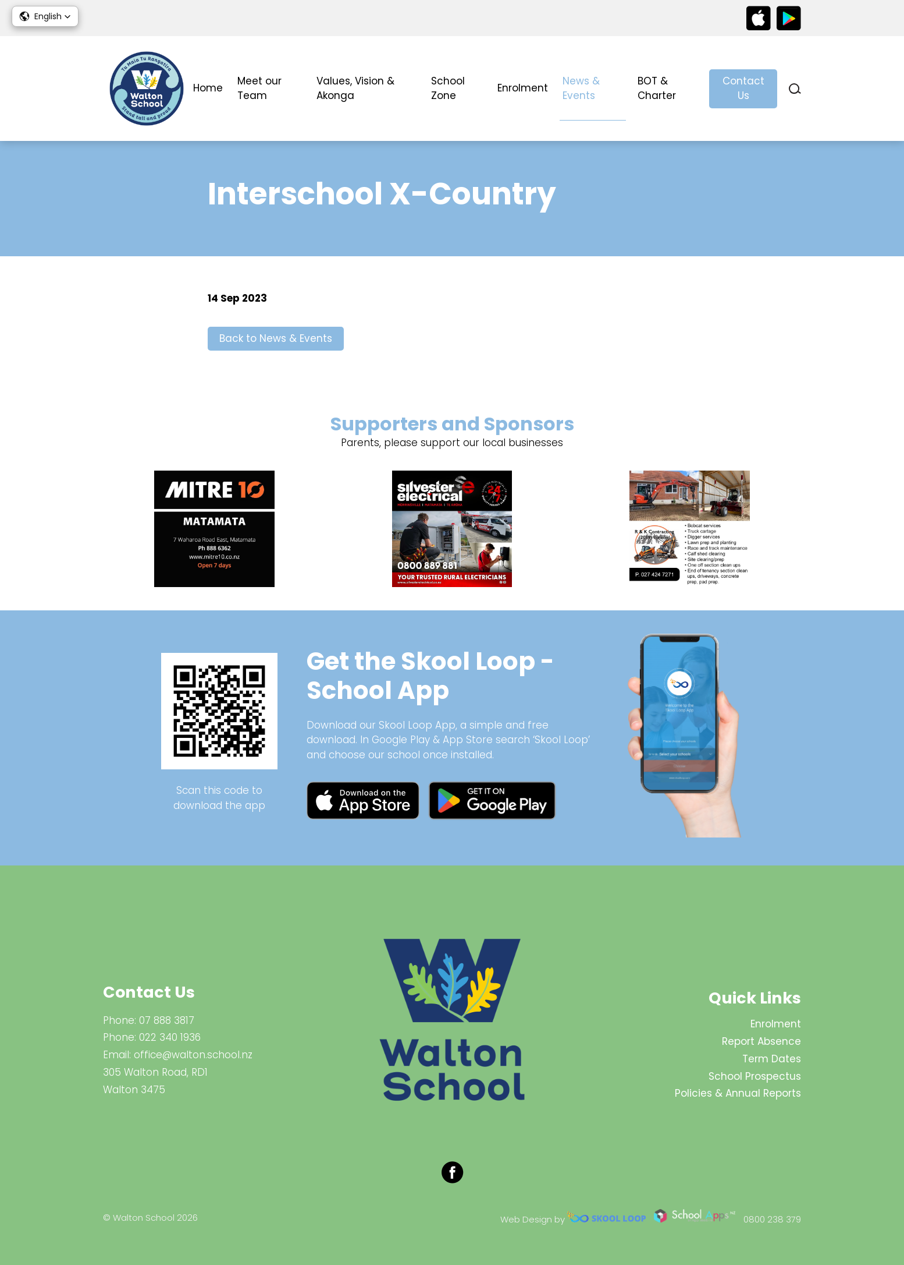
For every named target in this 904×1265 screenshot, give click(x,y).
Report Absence (761, 1041)
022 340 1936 (170, 1037)
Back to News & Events (275, 338)
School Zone (448, 88)
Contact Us (743, 88)
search (795, 89)
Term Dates (771, 1059)
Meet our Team (259, 88)
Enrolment (522, 88)
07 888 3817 (166, 1020)
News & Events (581, 88)
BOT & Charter (657, 88)
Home (208, 88)
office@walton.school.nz (193, 1055)
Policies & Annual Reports (738, 1093)
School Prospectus (755, 1076)
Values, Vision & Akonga (355, 88)
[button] (45, 16)
